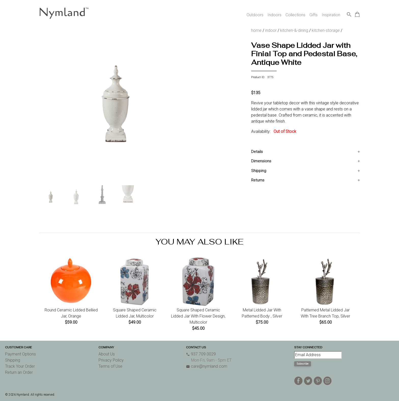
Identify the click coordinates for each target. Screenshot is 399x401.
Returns (257, 180)
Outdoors (255, 14)
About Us (106, 354)
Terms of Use (110, 366)
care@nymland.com (206, 366)
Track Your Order (20, 366)
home (256, 30)
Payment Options (20, 354)
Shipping (258, 170)
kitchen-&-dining (294, 30)
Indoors (274, 14)
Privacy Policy (111, 360)
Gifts (313, 14)
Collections (295, 14)
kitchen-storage (326, 30)
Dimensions (261, 161)
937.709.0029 (201, 354)
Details (257, 151)
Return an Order (19, 372)
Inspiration (331, 14)
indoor (271, 30)
